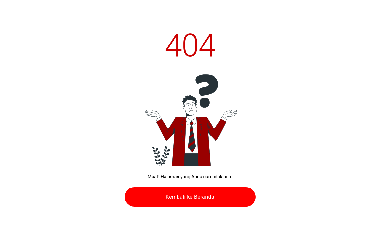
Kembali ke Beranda (190, 197)
